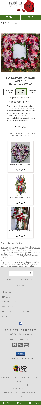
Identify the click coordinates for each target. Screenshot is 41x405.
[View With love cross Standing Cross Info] (20, 218)
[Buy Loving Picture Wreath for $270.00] (20, 127)
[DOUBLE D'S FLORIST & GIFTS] (20, 11)
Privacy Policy (10, 392)
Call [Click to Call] (6, 402)
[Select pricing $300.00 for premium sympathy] (32, 92)
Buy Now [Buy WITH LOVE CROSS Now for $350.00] (20, 235)
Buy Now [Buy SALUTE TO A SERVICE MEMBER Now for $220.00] (20, 202)
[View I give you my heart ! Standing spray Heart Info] (20, 152)
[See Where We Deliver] (20, 286)
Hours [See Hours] (34, 402)
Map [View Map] (20, 402)
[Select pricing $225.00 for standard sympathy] (9, 92)
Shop (10, 17)
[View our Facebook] (20, 324)
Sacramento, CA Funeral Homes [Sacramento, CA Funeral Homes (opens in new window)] (14, 377)
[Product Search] (21, 273)
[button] (20, 354)
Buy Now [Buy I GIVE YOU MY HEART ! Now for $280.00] (20, 170)
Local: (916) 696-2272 (21, 333)
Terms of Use (20, 396)
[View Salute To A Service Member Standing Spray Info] (20, 185)
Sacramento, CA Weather (16, 385)
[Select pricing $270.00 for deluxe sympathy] (21, 92)
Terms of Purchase (27, 392)
